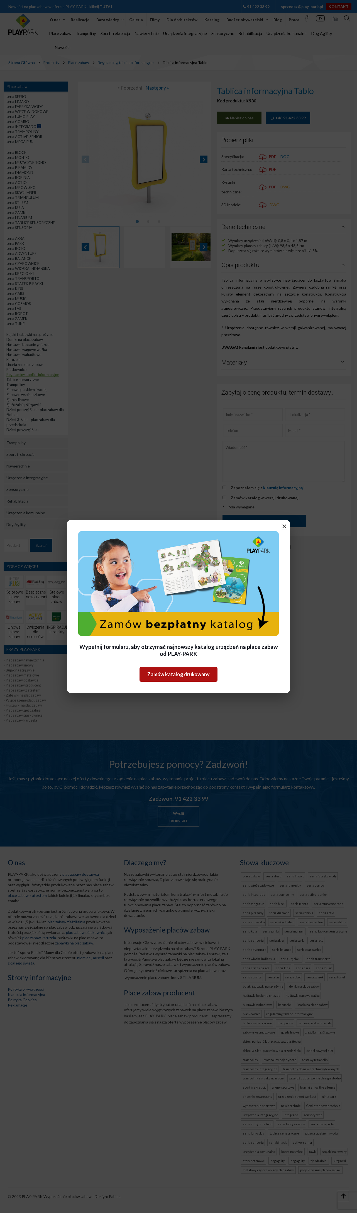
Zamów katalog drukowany (178, 674)
